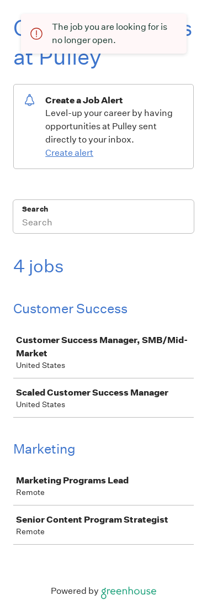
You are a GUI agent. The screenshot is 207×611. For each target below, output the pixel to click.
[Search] (103, 223)
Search (35, 209)
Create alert (69, 153)
